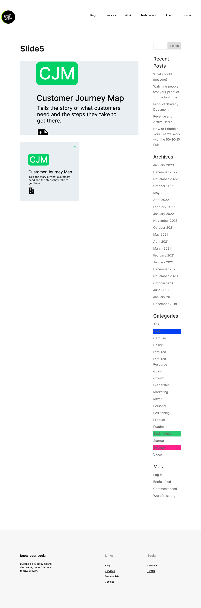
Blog (93, 15)
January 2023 (163, 165)
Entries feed (162, 482)
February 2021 (164, 255)
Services (110, 15)
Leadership (161, 385)
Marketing (160, 392)
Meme (157, 399)
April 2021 (160, 241)
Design (158, 345)
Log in (158, 475)
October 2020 (163, 283)
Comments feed (165, 489)
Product (159, 420)
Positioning (161, 413)
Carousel (159, 338)
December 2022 (165, 172)
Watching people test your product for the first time (166, 91)
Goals (157, 371)
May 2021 (160, 234)
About (169, 15)
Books (158, 331)
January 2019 (163, 297)
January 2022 (163, 214)
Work (128, 15)
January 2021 (163, 262)
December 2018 (165, 304)
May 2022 (160, 193)
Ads (156, 324)
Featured (159, 352)
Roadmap (160, 427)
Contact (187, 15)
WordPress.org (164, 496)
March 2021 (162, 248)
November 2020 (165, 276)
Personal (159, 406)
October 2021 (163, 227)
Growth (158, 378)
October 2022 (163, 186)
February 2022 (164, 207)
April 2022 (161, 200)
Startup (158, 441)
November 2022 (165, 179)
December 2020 (165, 269)
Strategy (159, 447)
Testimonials (148, 15)
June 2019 (161, 290)
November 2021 (165, 221)
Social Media (162, 433)
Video (157, 454)
